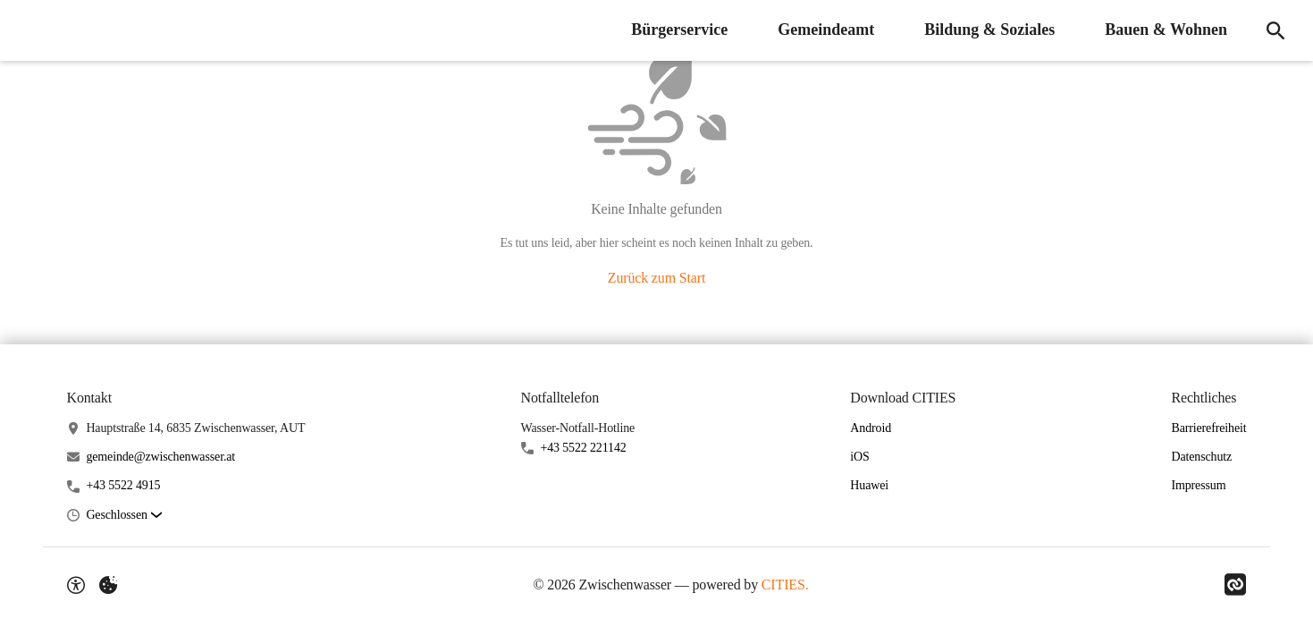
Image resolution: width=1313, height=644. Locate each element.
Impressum (1198, 485)
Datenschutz (1201, 456)
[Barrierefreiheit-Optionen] (76, 585)
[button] (123, 515)
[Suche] (1275, 30)
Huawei (869, 485)
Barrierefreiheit (1208, 428)
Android (870, 428)
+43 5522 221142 (583, 447)
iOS (859, 456)
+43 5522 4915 (123, 485)
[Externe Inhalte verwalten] (108, 585)
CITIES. (785, 584)
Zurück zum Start (656, 277)
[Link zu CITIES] (1235, 585)
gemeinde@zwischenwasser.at (160, 456)
